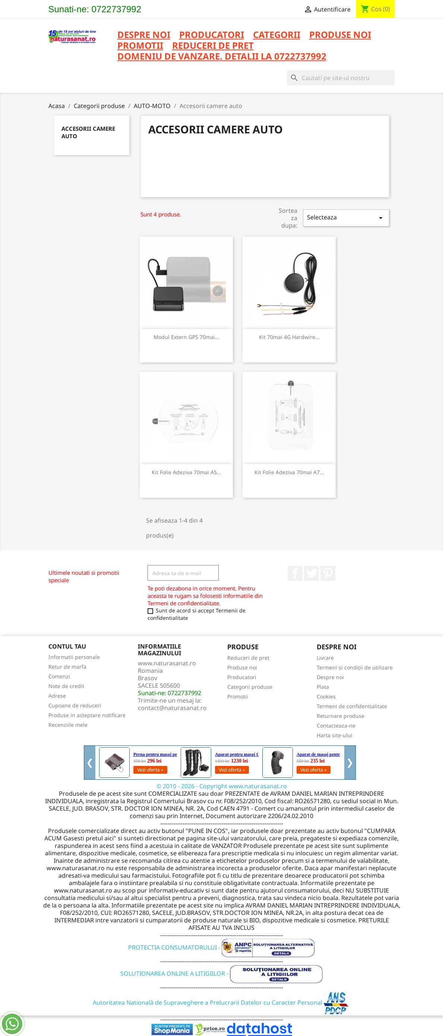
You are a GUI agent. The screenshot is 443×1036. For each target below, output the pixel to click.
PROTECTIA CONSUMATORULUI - (221, 947)
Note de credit (66, 686)
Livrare (325, 657)
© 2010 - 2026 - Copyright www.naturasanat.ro (221, 786)
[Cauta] (341, 77)
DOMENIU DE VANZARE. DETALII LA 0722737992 (221, 56)
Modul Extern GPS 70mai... (186, 336)
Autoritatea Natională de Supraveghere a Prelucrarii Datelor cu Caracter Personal (221, 1002)
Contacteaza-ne (336, 725)
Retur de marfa (67, 666)
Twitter (311, 573)
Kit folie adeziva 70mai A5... (186, 472)
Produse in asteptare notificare (87, 715)
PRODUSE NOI (340, 35)
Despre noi (143, 35)
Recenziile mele (68, 724)
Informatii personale (74, 656)
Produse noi (242, 667)
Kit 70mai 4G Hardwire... (289, 336)
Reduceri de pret (248, 657)
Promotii (237, 696)
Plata (323, 686)
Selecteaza (346, 217)
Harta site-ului (334, 735)
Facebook (295, 573)
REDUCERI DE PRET (213, 46)
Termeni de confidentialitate (352, 706)
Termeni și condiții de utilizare (355, 667)
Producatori (241, 677)
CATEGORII (276, 35)
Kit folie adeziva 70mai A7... (289, 472)
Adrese (57, 695)
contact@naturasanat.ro (172, 708)
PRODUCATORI (211, 35)
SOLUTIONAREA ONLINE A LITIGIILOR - (221, 973)
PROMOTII (140, 46)
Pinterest (327, 573)
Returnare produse (340, 715)
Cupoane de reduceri (74, 705)
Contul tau (67, 646)
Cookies (326, 696)
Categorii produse (249, 686)
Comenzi (59, 676)
